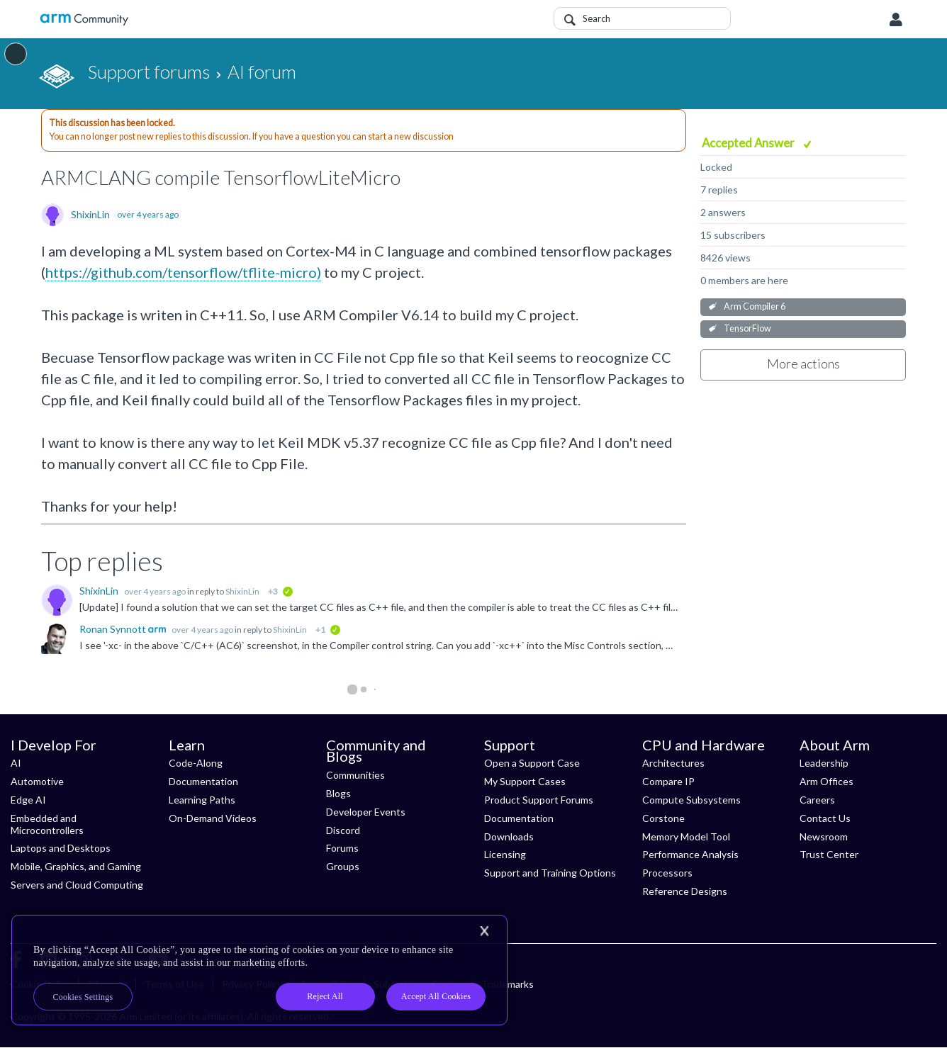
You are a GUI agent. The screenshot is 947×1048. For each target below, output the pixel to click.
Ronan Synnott (113, 629)
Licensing (505, 854)
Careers (817, 800)
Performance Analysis (690, 854)
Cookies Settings (83, 997)
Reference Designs (684, 891)
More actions (803, 363)
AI (16, 763)
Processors (667, 873)
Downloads (509, 836)
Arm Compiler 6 (754, 306)
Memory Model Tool (686, 836)
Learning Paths (202, 800)
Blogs (338, 793)
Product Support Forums (538, 800)
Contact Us (825, 818)
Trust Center (829, 854)
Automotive (37, 781)
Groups (342, 866)
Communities (355, 775)
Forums (342, 848)
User (896, 20)
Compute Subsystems (691, 800)
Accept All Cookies (436, 996)
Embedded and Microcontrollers (47, 824)
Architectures (673, 763)
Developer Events (365, 812)
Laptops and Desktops (61, 848)
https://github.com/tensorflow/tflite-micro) (183, 272)
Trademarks (507, 984)
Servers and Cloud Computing (77, 885)
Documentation (203, 781)
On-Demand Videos (213, 818)
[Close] (484, 931)
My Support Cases (525, 781)
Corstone (663, 818)
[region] (259, 970)
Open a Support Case (532, 763)
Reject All (325, 996)
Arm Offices (826, 781)
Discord (343, 830)
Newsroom (824, 836)
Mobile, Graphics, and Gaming (76, 866)
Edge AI (28, 800)
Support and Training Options (550, 873)
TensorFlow (747, 328)
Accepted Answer (749, 142)
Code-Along (196, 763)
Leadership (824, 763)
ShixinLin (90, 214)
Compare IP (668, 781)
